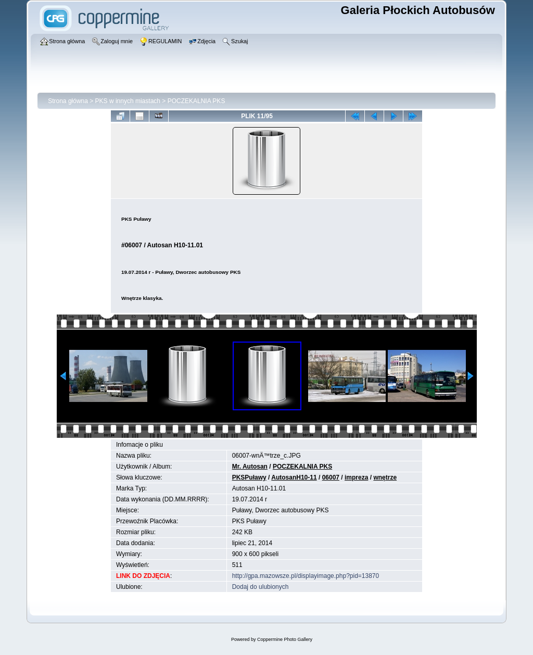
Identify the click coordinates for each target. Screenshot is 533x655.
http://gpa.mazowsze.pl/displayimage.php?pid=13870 (305, 576)
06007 (330, 477)
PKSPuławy (249, 477)
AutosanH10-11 (293, 477)
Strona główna (68, 101)
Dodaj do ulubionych (260, 586)
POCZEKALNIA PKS (196, 101)
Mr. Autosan (250, 466)
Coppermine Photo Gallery (284, 639)
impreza (356, 477)
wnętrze (385, 477)
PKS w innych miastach (127, 101)
